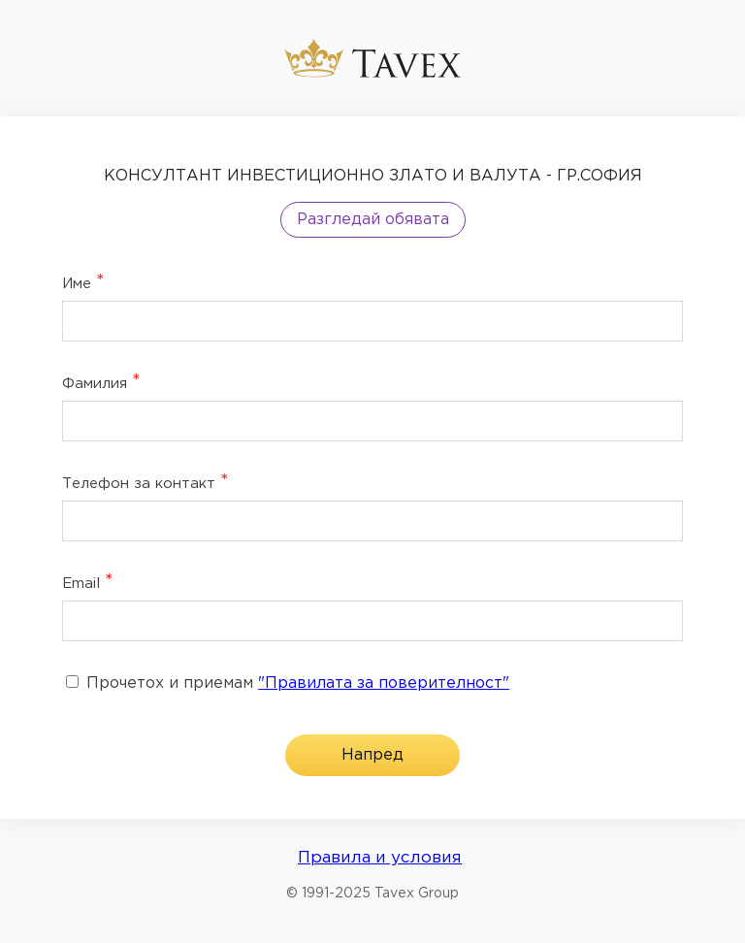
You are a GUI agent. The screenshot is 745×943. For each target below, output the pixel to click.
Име (83, 282)
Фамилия (101, 382)
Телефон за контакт (145, 482)
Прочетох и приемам (287, 683)
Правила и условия (380, 858)
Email (87, 582)
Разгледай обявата (373, 219)
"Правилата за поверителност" (383, 683)
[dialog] (372, 467)
